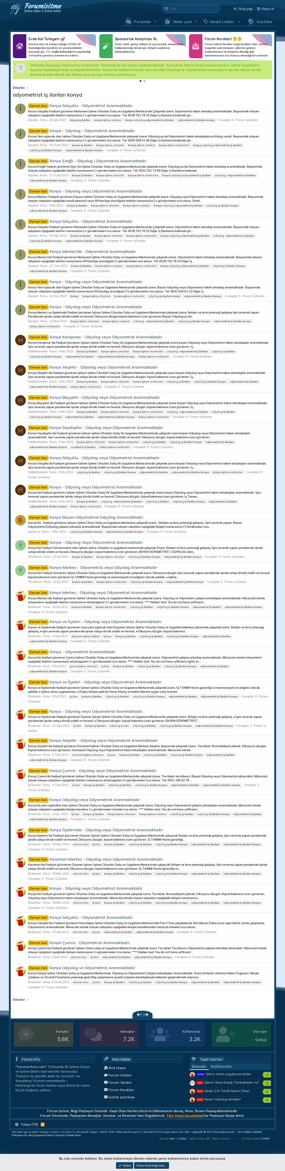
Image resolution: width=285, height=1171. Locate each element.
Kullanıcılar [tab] (221, 1066)
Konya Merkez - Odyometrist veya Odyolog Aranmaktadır (92, 567)
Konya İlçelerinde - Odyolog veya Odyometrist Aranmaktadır (95, 829)
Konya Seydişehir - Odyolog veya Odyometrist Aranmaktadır (95, 427)
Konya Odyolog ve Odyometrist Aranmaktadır (81, 967)
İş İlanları (252, 120)
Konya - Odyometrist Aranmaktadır (72, 651)
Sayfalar (264, 21)
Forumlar (142, 21)
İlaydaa (33, 120)
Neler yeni (182, 21)
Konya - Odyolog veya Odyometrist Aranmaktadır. (85, 711)
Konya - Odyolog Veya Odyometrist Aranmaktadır (85, 542)
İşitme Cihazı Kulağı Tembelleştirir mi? (227, 1082)
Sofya (261, 1039)
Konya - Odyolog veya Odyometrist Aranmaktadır (85, 191)
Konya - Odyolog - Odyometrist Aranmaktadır (81, 130)
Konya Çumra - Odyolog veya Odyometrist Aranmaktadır (92, 770)
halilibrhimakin (38, 351)
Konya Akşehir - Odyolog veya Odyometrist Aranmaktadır (93, 367)
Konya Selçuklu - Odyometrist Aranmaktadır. (80, 917)
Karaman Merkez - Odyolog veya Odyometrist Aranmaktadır (95, 859)
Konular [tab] (199, 1066)
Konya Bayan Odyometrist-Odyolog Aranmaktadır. (86, 517)
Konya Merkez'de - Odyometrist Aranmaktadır (82, 251)
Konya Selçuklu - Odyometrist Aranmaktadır (80, 105)
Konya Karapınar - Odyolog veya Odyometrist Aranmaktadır (95, 336)
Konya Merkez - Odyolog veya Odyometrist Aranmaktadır (92, 592)
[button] (155, 22)
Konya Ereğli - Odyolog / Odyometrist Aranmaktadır (87, 160)
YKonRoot (35, 556)
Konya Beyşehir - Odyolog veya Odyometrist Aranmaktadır (94, 397)
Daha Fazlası (54, 46)
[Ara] (195, 9)
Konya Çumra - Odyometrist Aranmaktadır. (79, 942)
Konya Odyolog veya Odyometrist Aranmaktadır (84, 799)
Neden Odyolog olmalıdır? (218, 1099)
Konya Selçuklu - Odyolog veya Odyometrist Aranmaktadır (94, 457)
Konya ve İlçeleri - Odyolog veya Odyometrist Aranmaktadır (95, 621)
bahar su (34, 531)
